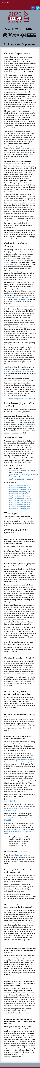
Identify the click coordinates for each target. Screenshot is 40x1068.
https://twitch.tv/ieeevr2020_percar (20, 496)
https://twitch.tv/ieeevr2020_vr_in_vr (20, 485)
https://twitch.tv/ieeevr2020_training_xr (21, 489)
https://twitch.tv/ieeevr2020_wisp (19, 508)
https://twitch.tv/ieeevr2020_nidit (19, 487)
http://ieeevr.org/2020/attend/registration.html (19, 371)
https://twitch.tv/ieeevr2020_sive (19, 504)
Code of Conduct (17, 152)
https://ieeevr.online (12, 264)
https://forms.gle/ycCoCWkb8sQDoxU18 (22, 399)
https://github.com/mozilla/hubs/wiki (23, 760)
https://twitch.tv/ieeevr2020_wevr (19, 502)
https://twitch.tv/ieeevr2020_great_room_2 (24, 475)
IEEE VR (5, 3)
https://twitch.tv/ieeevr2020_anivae (20, 494)
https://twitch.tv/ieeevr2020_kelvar (20, 506)
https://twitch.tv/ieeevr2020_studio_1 (21, 479)
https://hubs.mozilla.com (17, 252)
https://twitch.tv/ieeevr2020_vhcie (20, 492)
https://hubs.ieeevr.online (21, 299)
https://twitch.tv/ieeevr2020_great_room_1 (22, 470)
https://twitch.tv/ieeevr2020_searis (20, 498)
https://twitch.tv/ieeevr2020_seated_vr (21, 500)
